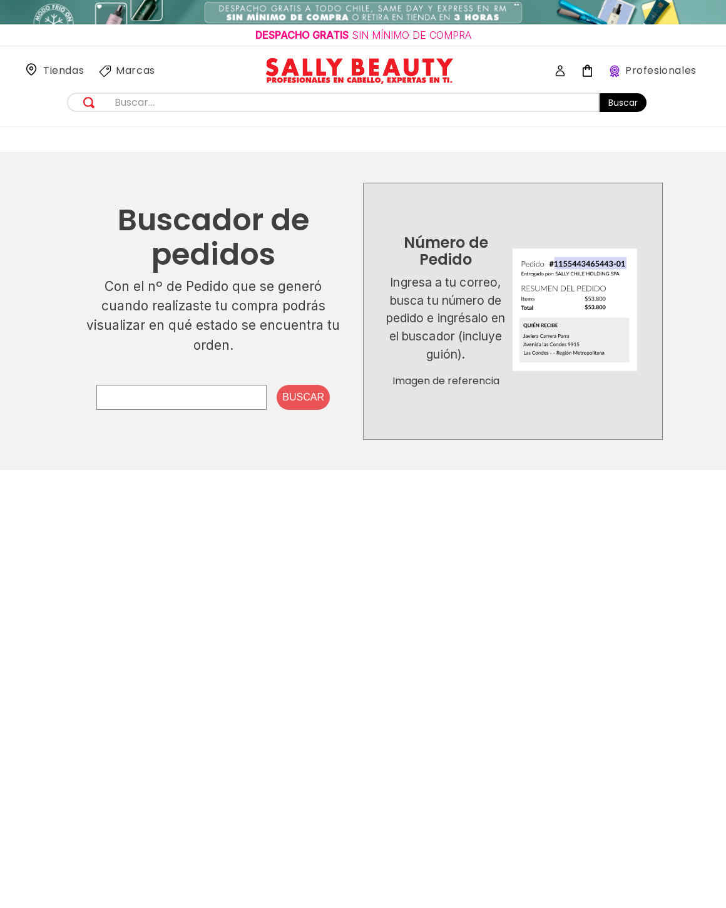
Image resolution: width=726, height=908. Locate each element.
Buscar (623, 102)
